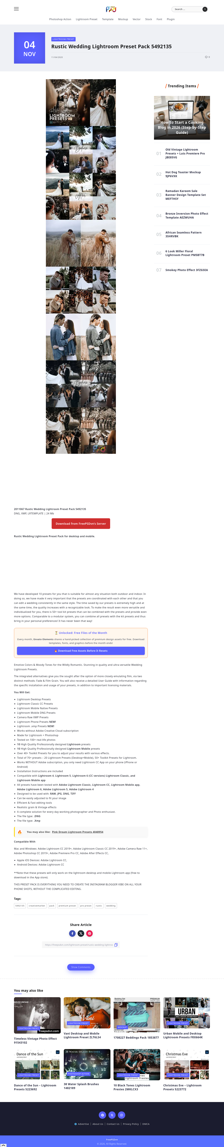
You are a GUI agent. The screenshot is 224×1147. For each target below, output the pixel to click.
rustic (99, 905)
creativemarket (37, 905)
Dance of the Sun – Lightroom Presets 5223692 (35, 1087)
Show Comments (80, 967)
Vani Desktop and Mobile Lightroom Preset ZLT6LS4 (82, 1035)
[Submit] (205, 9)
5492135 (19, 905)
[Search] (190, 9)
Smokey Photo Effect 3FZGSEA (187, 270)
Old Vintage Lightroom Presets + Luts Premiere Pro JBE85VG (185, 153)
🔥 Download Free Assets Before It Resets (81, 650)
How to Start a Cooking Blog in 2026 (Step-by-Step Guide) (182, 127)
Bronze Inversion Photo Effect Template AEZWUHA (187, 215)
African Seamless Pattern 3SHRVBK (184, 234)
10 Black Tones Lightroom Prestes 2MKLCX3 (132, 1087)
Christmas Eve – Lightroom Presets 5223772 (182, 1087)
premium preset (67, 905)
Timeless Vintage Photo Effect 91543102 (35, 1040)
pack (51, 905)
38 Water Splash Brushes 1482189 (81, 1086)
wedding (111, 905)
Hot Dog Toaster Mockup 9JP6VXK (183, 174)
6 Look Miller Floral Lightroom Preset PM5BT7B (185, 253)
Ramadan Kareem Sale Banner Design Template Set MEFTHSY (186, 194)
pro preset (85, 905)
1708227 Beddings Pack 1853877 (136, 1037)
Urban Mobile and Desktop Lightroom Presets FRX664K (183, 1035)
